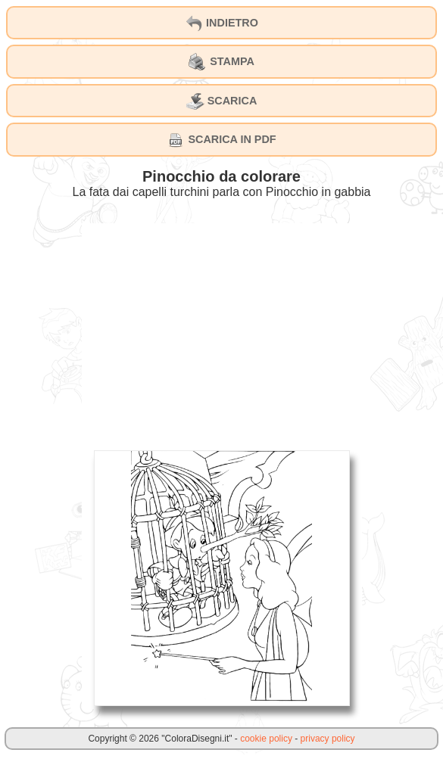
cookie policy (266, 738)
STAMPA (221, 62)
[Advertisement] (222, 329)
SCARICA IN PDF (221, 140)
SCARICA (221, 101)
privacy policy (328, 738)
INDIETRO (221, 23)
